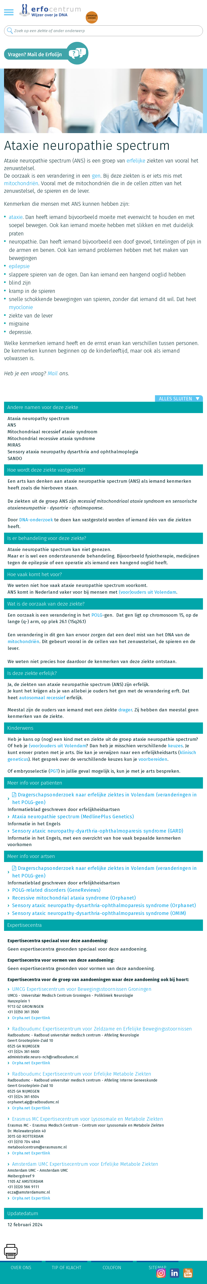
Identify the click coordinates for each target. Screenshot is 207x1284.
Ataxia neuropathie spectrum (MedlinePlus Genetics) (73, 817)
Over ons (21, 1268)
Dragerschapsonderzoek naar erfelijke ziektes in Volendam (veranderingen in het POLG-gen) (104, 798)
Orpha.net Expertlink (31, 1018)
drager (125, 710)
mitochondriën (21, 183)
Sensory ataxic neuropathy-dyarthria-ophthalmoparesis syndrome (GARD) (97, 831)
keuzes (175, 746)
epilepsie (19, 266)
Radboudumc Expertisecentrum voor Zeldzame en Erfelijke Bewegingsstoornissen (102, 1029)
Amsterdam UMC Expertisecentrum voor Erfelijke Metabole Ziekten (85, 1164)
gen (96, 176)
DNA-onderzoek (35, 520)
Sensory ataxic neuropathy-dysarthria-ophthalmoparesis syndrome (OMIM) (99, 913)
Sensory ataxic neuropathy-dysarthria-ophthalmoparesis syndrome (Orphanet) (104, 905)
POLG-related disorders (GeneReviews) (56, 890)
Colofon (112, 1268)
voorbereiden (153, 759)
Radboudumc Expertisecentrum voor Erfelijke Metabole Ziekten (81, 1074)
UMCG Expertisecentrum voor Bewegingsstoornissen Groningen (81, 989)
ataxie (16, 217)
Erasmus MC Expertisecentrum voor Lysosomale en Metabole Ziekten (87, 1119)
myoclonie (21, 307)
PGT (54, 771)
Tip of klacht (66, 1268)
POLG (96, 615)
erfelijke (136, 160)
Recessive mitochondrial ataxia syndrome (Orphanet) (74, 898)
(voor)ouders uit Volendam (147, 592)
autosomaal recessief (42, 698)
